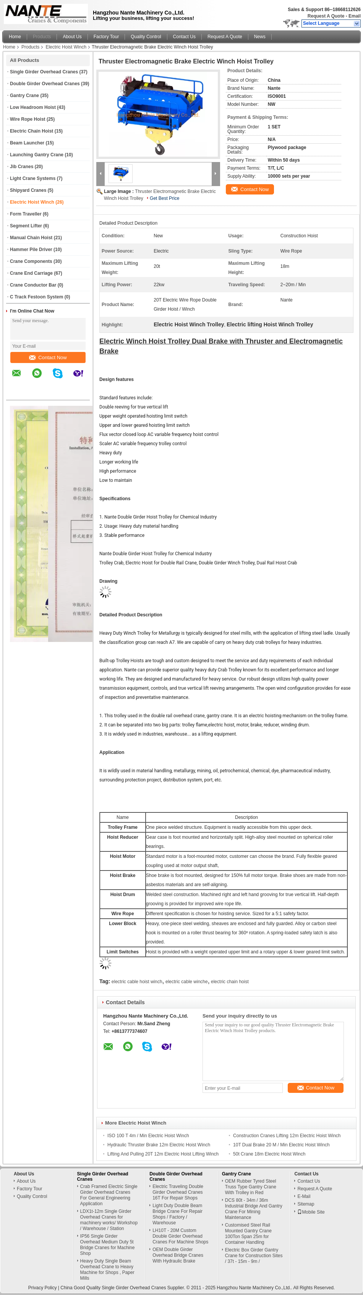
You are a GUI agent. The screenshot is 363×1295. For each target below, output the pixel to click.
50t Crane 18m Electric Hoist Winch (269, 1154)
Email (354, 16)
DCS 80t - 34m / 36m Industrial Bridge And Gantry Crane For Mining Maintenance (253, 1209)
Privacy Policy (42, 1287)
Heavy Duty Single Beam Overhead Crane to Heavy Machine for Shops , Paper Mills (107, 1269)
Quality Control (146, 36)
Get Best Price (164, 198)
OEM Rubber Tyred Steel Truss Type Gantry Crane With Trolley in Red (250, 1186)
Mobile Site (310, 1212)
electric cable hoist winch (137, 981)
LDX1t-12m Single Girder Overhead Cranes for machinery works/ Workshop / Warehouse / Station (109, 1220)
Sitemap (305, 1204)
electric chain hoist (230, 981)
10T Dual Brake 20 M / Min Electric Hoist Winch (281, 1145)
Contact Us (184, 36)
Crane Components (31, 261)
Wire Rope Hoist (27, 119)
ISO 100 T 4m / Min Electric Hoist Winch (148, 1135)
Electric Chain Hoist (31, 131)
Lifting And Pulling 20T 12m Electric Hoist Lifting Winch (163, 1154)
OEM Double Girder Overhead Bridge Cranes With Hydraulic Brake (177, 1255)
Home (15, 36)
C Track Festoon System (36, 297)
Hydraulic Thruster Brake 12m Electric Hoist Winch (158, 1145)
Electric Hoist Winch (65, 47)
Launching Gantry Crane (36, 154)
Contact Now (47, 357)
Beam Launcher (27, 143)
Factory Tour (106, 36)
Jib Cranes (21, 166)
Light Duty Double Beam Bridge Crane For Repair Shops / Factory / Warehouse (177, 1214)
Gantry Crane (24, 95)
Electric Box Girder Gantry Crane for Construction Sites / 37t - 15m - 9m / (254, 1255)
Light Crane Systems (32, 178)
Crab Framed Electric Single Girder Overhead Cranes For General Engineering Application (109, 1195)
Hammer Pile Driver (31, 249)
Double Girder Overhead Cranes (45, 83)
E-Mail (303, 1196)
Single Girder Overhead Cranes (44, 72)
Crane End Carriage (31, 273)
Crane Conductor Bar (33, 285)
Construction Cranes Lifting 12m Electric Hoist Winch (286, 1135)
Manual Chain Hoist (31, 237)
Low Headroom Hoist (33, 107)
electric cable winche (186, 981)
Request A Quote (326, 16)
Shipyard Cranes (28, 190)
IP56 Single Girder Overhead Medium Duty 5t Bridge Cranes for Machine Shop (107, 1244)
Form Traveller (26, 214)
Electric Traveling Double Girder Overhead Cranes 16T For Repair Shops (177, 1192)
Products (42, 36)
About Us (72, 36)
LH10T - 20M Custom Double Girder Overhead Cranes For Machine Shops (180, 1236)
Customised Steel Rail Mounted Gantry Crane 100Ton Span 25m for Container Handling (248, 1233)
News (260, 36)
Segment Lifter (26, 226)
